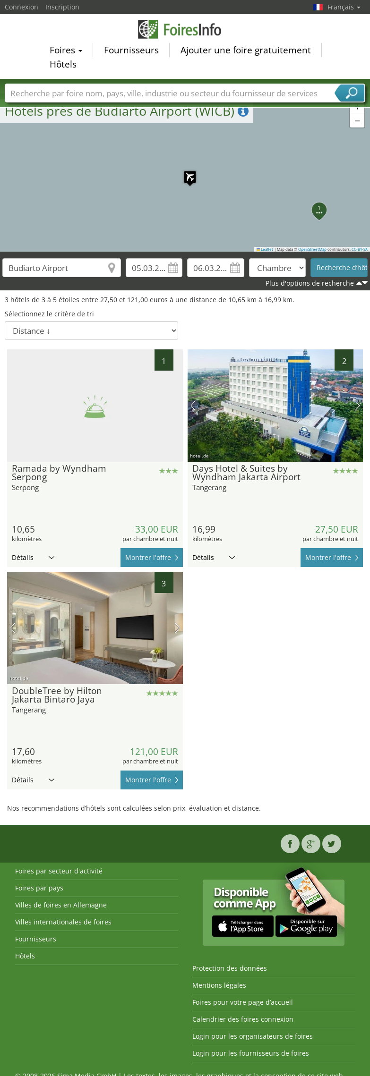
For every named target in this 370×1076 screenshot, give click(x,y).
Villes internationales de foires (63, 921)
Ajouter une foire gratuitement (246, 50)
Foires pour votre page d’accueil (242, 1002)
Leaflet (265, 249)
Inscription (62, 6)
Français (344, 6)
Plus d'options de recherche (310, 283)
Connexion (21, 6)
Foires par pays (39, 887)
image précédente (193, 405)
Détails (33, 557)
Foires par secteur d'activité (59, 870)
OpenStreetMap (312, 249)
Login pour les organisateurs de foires (252, 1036)
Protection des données (229, 968)
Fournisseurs (131, 50)
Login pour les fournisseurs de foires (250, 1053)
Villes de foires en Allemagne (61, 904)
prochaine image (357, 405)
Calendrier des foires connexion (242, 1019)
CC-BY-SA (360, 249)
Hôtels (63, 64)
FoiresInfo (185, 29)
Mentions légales (219, 985)
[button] (185, 172)
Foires (66, 50)
